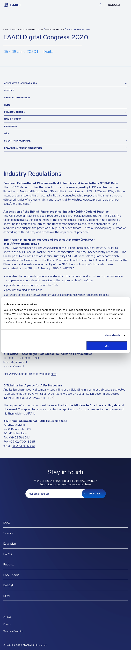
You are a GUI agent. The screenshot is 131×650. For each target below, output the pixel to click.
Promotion (10, 126)
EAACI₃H (8, 585)
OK (107, 345)
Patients (8, 564)
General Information (17, 97)
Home (7, 104)
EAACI (6, 29)
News (6, 595)
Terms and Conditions (13, 631)
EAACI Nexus (11, 575)
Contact (9, 90)
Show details (113, 335)
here (53, 373)
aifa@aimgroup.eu (23, 445)
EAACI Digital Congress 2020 (27, 29)
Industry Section (55, 29)
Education (9, 543)
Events (7, 554)
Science (8, 533)
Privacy (7, 624)
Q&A (6, 133)
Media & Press (12, 119)
